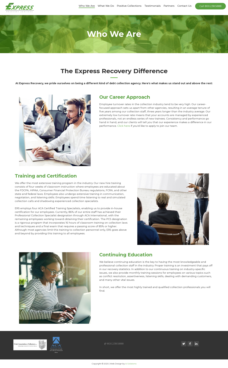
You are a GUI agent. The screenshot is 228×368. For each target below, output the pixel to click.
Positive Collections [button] (129, 5)
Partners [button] (169, 5)
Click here (123, 125)
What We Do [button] (106, 5)
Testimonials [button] (152, 5)
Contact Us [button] (184, 5)
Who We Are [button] (87, 5)
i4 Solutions (130, 363)
